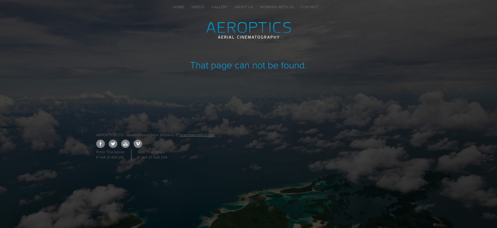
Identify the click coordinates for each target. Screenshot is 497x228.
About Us (244, 7)
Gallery (220, 7)
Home (178, 7)
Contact (309, 7)
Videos (198, 7)
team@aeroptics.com (197, 135)
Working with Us (277, 7)
